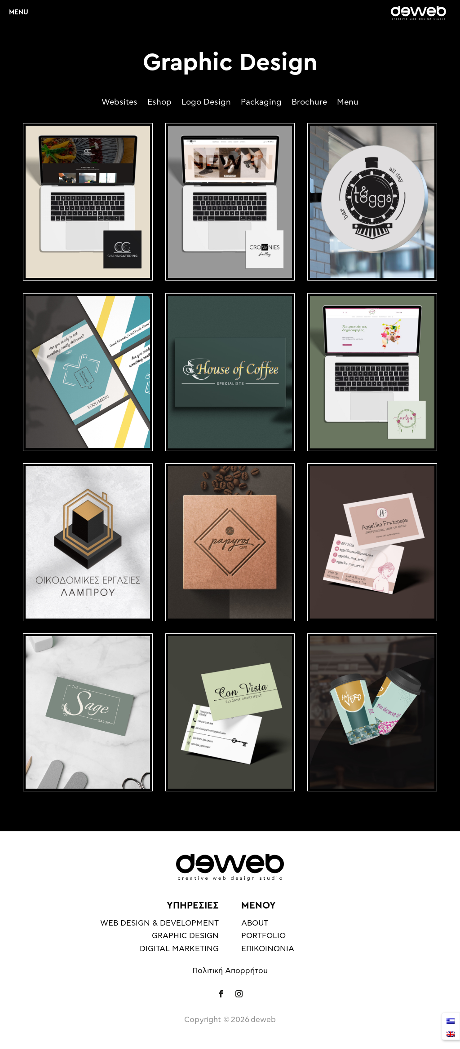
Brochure (309, 102)
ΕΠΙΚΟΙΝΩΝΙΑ (267, 948)
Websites (119, 102)
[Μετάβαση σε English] (450, 1033)
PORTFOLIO (263, 935)
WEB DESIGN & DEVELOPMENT (159, 923)
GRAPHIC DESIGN (185, 935)
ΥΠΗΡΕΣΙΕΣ (193, 905)
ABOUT (254, 923)
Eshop (159, 102)
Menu (347, 102)
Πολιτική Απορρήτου (230, 970)
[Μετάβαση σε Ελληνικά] (450, 1020)
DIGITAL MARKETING (179, 948)
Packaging (261, 102)
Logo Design (206, 102)
